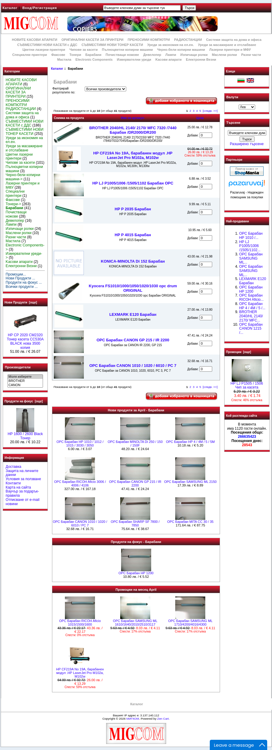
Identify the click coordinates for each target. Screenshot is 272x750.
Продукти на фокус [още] (24, 401)
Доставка (13, 467)
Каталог (10, 8)
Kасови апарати (168, 59)
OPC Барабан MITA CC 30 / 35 (190, 521)
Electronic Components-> (25, 247)
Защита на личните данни (22, 473)
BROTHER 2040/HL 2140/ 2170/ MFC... (251, 316)
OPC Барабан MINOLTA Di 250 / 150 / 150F (135, 443)
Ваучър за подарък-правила (22, 493)
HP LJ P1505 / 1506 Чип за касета (247, 384)
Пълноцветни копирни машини (127, 49)
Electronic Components (93, 59)
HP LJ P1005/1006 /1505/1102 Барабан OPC (132, 183)
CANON (25, 385)
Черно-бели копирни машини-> (23, 177)
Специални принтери (29, 54)
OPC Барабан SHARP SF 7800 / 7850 (135, 523)
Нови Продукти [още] (21, 302)
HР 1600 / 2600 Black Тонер (25, 434)
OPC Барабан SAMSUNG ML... (251, 258)
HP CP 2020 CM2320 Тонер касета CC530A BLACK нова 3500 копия (25, 339)
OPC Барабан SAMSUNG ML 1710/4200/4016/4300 (190, 622)
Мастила (64, 59)
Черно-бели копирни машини (181, 49)
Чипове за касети (83, 49)
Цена (200, 118)
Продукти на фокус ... (24, 282)
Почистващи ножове (122, 54)
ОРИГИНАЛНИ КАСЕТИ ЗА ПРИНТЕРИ (93, 39)
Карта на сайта (18, 487)
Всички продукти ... (22, 287)
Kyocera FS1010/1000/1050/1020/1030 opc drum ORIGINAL (133, 288)
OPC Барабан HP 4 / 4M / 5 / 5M (190, 442)
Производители (18, 367)
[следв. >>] (210, 110)
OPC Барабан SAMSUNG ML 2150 (190, 481)
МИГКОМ (132, 718)
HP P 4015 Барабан (133, 235)
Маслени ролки (224, 54)
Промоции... (16, 274)
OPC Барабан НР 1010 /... (251, 235)
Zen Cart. (163, 718)
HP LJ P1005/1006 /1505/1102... (250, 246)
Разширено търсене (247, 144)
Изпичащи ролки (194, 54)
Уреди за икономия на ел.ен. (170, 45)
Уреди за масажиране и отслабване (227, 45)
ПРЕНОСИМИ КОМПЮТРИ (149, 39)
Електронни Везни (201, 59)
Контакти (13, 483)
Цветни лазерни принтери (44, 49)
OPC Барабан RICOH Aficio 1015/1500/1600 (80, 622)
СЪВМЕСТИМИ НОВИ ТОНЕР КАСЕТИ (112, 45)
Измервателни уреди (134, 59)
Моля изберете (25, 377)
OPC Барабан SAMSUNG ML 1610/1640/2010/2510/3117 (135, 622)
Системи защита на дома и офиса (233, 39)
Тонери (75, 54)
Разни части (251, 54)
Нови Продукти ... (20, 278)
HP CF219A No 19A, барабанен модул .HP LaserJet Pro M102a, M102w (132, 155)
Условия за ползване (23, 479)
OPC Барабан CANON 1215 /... (251, 328)
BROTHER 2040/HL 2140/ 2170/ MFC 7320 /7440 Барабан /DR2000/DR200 (132, 130)
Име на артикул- (133, 118)
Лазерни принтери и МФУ (230, 49)
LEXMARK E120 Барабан (133, 314)
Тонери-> (13, 204)
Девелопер (152, 54)
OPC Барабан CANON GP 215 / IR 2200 (132, 340)
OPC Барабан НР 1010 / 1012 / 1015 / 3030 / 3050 (80, 443)
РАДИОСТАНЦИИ (188, 39)
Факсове (58, 54)
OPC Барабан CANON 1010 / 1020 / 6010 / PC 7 (132, 365)
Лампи (170, 54)
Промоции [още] (238, 352)
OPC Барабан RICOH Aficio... (251, 297)
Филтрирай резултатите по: (63, 90)
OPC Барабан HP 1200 (135, 573)
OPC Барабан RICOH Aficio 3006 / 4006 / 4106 (80, 483)
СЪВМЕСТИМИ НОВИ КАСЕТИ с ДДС (47, 45)
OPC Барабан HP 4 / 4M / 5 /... (252, 306)
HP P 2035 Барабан (133, 209)
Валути (232, 97)
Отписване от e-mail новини (22, 502)
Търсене (233, 123)
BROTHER (25, 381)
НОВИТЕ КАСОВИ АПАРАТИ (34, 39)
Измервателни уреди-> (24, 256)
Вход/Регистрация (39, 8)
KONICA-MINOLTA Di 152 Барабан (133, 261)
